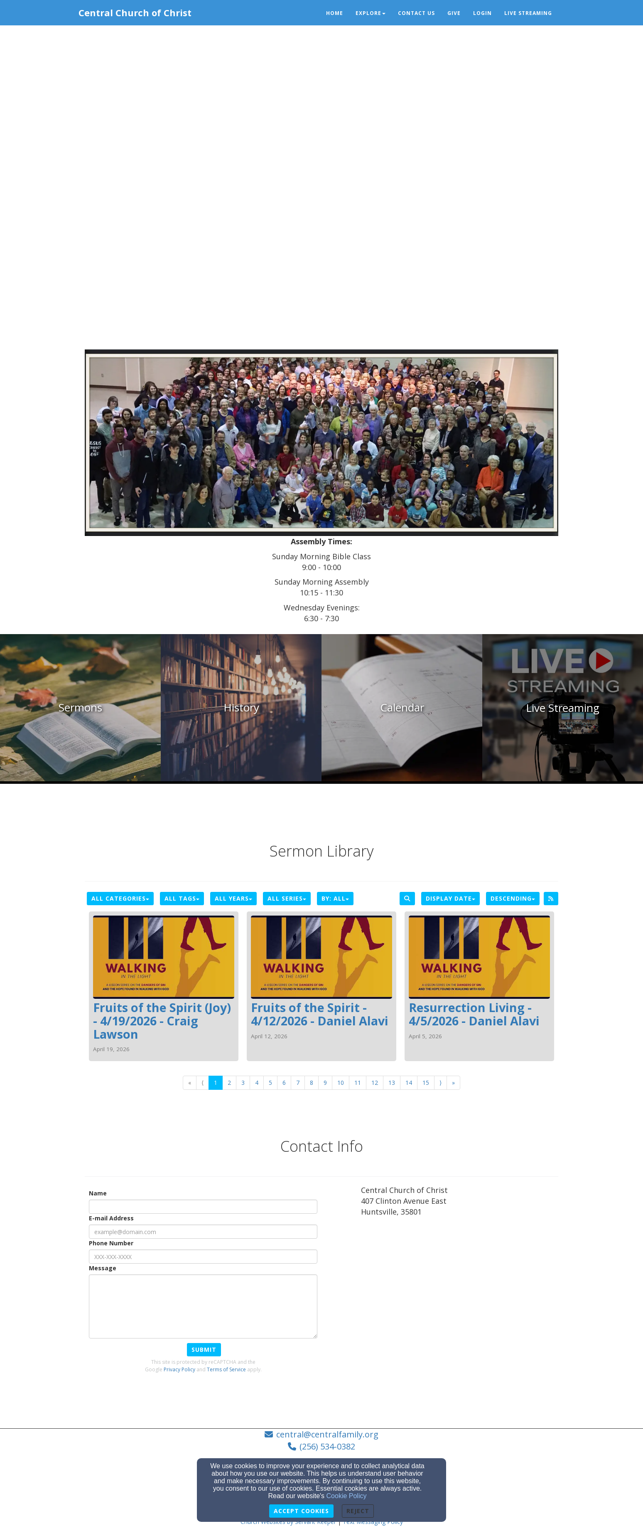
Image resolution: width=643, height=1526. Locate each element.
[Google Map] (459, 1284)
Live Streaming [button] (528, 13)
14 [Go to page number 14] (408, 1082)
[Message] (203, 1306)
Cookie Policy (346, 1495)
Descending (513, 898)
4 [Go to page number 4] (256, 1082)
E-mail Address (111, 1218)
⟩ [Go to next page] (440, 1082)
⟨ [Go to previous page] (202, 1082)
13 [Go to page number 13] (391, 1082)
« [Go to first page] (189, 1082)
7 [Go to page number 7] (297, 1082)
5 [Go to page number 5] (270, 1082)
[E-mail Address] (203, 1232)
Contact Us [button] (416, 13)
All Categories (120, 898)
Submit (203, 1349)
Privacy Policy (179, 1369)
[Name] (203, 1207)
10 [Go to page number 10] (340, 1082)
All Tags (181, 898)
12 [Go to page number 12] (374, 1082)
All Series (287, 898)
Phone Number (111, 1243)
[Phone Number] (203, 1256)
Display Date (450, 898)
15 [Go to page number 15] (425, 1082)
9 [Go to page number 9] (325, 1082)
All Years (233, 898)
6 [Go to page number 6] (284, 1082)
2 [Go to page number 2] (229, 1082)
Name (98, 1193)
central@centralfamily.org (327, 1434)
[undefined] (80, 707)
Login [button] (482, 13)
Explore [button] (370, 13)
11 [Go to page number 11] (357, 1082)
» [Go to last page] (453, 1082)
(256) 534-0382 (327, 1446)
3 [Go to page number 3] (243, 1082)
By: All (335, 898)
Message (102, 1268)
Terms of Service (226, 1369)
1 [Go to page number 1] (215, 1082)
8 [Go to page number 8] (311, 1082)
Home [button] (334, 13)
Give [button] (454, 13)
